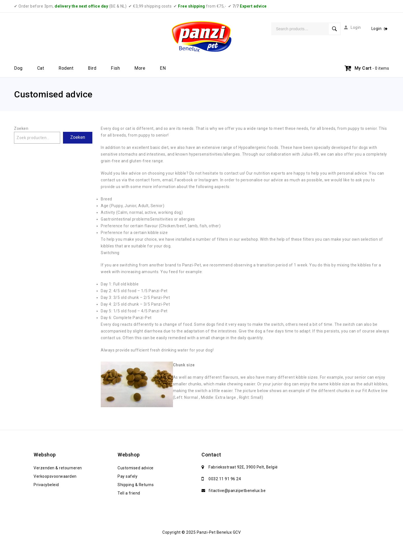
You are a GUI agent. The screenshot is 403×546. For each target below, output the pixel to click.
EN (163, 68)
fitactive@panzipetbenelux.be (237, 490)
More (139, 68)
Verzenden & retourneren (58, 468)
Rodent (65, 68)
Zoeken (21, 128)
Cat (40, 68)
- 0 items (380, 68)
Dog (18, 68)
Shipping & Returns (136, 484)
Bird (92, 68)
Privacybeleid (46, 484)
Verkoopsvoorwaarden (55, 476)
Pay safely (127, 476)
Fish (115, 68)
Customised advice (136, 468)
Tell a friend (129, 493)
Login (377, 28)
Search (334, 28)
